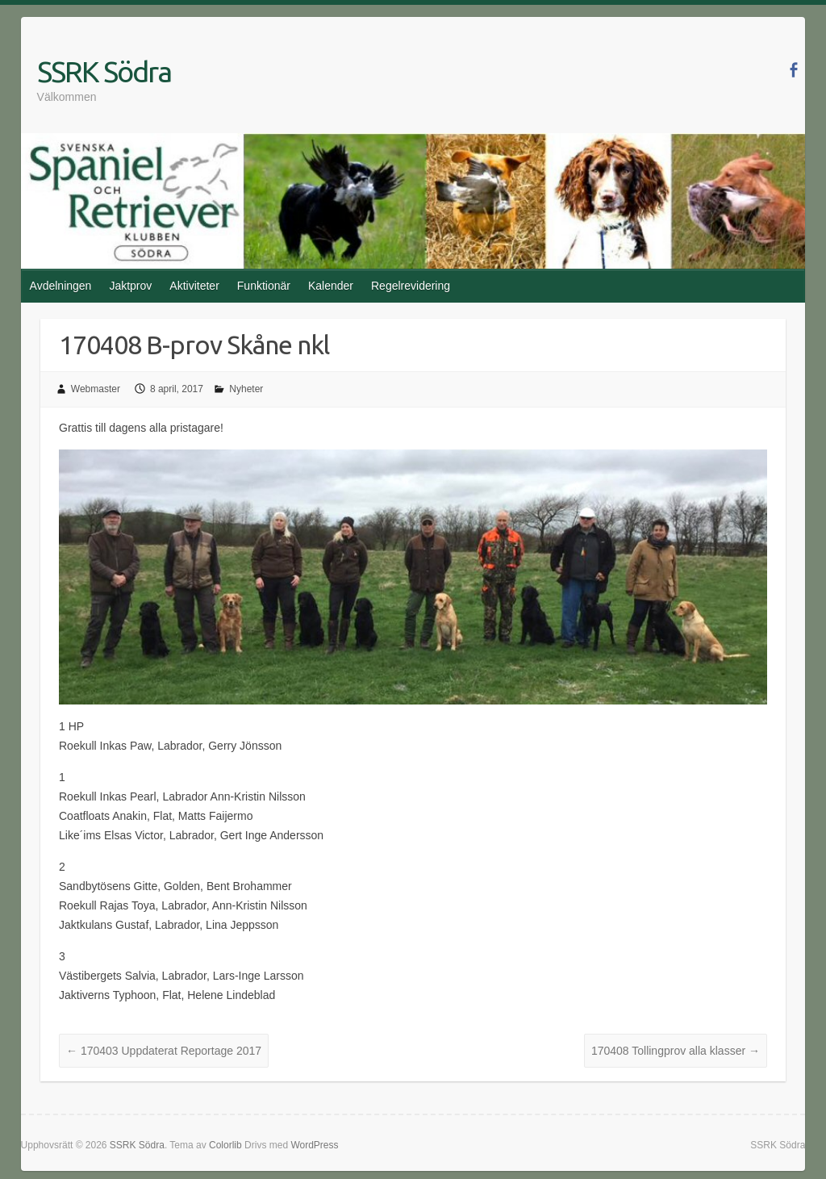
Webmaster (95, 389)
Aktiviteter (194, 285)
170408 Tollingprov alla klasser (675, 1050)
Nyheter (246, 389)
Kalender (330, 285)
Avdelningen (61, 285)
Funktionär (263, 285)
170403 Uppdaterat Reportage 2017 (163, 1050)
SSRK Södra (104, 71)
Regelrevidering (410, 285)
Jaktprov (130, 285)
